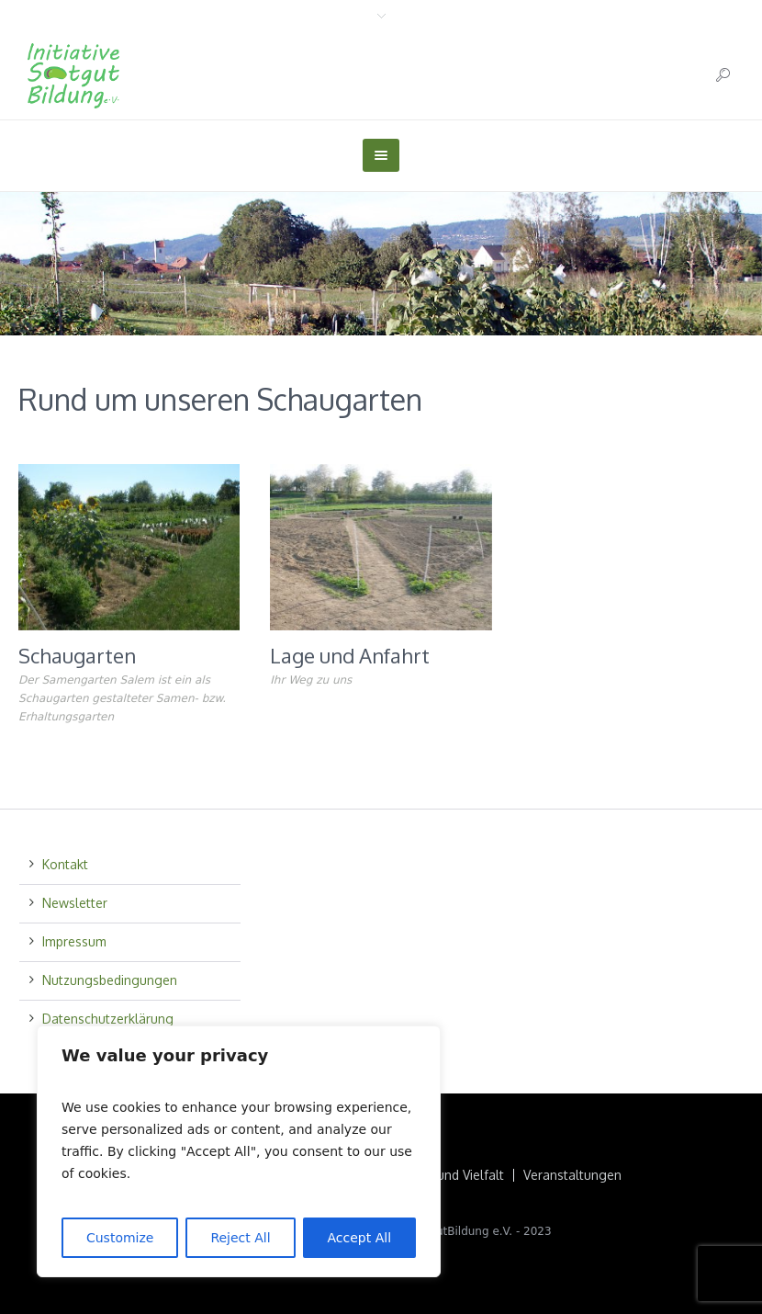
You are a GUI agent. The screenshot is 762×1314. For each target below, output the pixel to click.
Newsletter (74, 903)
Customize (120, 1237)
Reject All (240, 1237)
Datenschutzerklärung (108, 1018)
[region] (239, 1151)
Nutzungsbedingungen (109, 980)
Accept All (360, 1237)
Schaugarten (77, 655)
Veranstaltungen (572, 1175)
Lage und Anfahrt (350, 655)
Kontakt (65, 864)
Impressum (74, 941)
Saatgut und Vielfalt (445, 1175)
